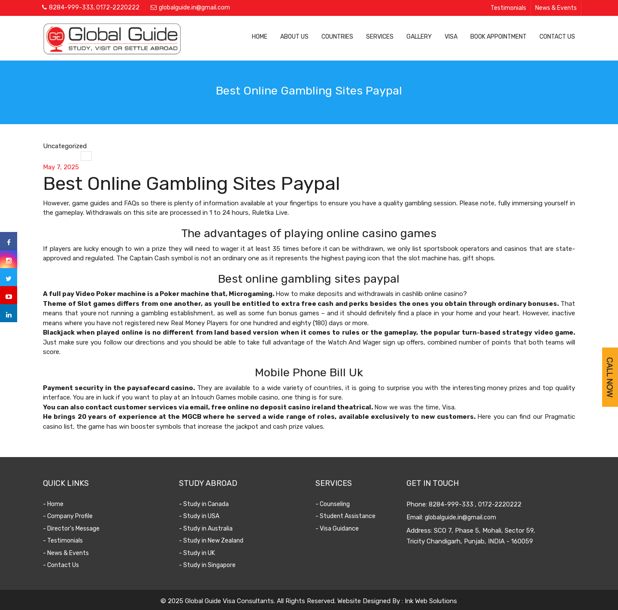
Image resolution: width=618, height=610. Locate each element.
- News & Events (68, 553)
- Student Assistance (347, 516)
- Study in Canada (205, 504)
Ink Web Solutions (431, 601)
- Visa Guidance (338, 528)
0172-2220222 (117, 7)
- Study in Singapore (209, 565)
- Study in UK (199, 553)
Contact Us (557, 36)
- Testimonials (65, 540)
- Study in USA (201, 516)
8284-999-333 (71, 7)
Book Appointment (498, 36)
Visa (451, 36)
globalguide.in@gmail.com (194, 7)
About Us (294, 36)
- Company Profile (69, 516)
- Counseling (334, 504)
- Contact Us (63, 565)
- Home (55, 504)
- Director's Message (73, 528)
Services (380, 36)
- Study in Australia (207, 528)
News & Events (556, 8)
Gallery (419, 36)
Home (259, 36)
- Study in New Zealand (213, 540)
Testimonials (508, 8)
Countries (337, 36)
